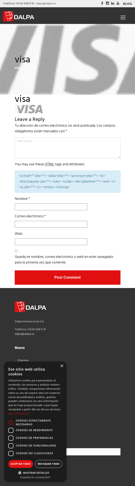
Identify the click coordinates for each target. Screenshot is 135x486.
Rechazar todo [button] (49, 464)
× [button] (61, 366)
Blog (127, 4)
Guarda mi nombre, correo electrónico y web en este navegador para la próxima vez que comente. (64, 259)
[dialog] (35, 422)
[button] (35, 473)
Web (18, 234)
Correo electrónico (30, 216)
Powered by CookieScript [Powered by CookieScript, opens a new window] (35, 477)
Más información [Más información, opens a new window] (18, 413)
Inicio (19, 68)
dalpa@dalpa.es (46, 3)
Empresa (23, 360)
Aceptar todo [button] (20, 464)
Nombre (22, 199)
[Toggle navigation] (123, 17)
